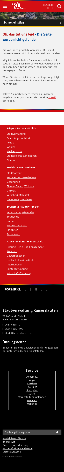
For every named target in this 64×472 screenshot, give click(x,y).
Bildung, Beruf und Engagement (25, 247)
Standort (12, 251)
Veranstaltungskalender (20, 212)
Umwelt (11, 190)
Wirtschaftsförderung (19, 273)
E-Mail (52, 97)
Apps (32, 380)
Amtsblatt (32, 376)
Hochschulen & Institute (20, 260)
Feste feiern (13, 234)
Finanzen (12, 160)
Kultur (10, 221)
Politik (10, 142)
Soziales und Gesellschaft (21, 177)
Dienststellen (36, 351)
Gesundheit (13, 181)
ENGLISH (48, 4)
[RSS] (46, 289)
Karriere (32, 383)
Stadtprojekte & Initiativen (22, 155)
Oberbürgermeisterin (19, 138)
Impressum (9, 441)
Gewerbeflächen (16, 255)
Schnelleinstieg (33, 22)
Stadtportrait (14, 173)
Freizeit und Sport (17, 225)
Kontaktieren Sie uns (14, 438)
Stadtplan (32, 390)
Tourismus (13, 216)
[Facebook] (25, 289)
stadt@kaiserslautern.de (19, 333)
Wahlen (11, 147)
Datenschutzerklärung (15, 445)
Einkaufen (12, 229)
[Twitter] (30, 289)
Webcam (32, 400)
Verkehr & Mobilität (18, 195)
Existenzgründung (17, 269)
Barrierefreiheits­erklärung (18, 448)
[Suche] (57, 432)
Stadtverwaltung (16, 133)
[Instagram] (41, 289)
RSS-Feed (32, 386)
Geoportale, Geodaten (19, 199)
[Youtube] (36, 289)
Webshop (32, 403)
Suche (32, 393)
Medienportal (14, 151)
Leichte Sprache (12, 451)
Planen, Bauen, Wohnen (20, 186)
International (14, 264)
